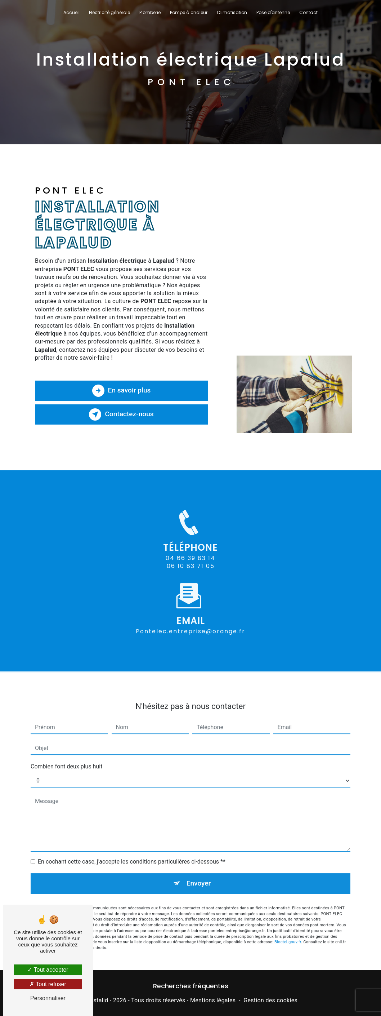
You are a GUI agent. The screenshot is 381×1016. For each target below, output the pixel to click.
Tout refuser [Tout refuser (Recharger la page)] (48, 984)
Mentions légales (213, 1000)
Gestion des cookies (270, 1000)
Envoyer (199, 876)
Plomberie (150, 12)
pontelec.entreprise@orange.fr (190, 624)
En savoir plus (121, 391)
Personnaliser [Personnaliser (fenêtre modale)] (48, 998)
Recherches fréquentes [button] (190, 986)
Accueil (71, 12)
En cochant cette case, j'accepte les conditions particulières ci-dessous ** (131, 854)
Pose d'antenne (273, 12)
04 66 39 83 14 (190, 566)
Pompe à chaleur (188, 12)
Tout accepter (47, 970)
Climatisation (232, 12)
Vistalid (98, 1000)
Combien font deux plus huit (66, 759)
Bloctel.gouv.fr (287, 934)
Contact (308, 12)
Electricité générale (109, 12)
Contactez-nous (121, 414)
